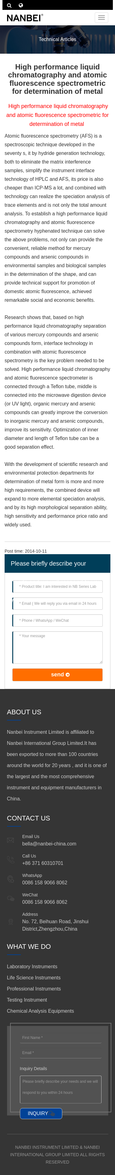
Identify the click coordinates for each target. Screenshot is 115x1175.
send (57, 674)
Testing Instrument (27, 1000)
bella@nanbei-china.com (49, 843)
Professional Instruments (34, 988)
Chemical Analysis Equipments (40, 1011)
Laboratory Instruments (32, 966)
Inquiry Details (33, 1068)
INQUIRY (38, 1113)
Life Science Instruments (34, 977)
